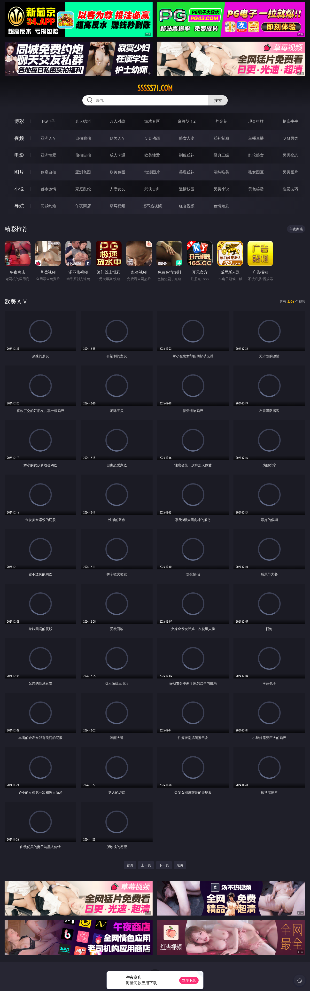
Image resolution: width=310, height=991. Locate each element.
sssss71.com (155, 88)
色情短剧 (221, 206)
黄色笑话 (256, 189)
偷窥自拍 (48, 172)
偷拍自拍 (83, 155)
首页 (130, 865)
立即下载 (189, 980)
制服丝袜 (186, 155)
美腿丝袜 (186, 172)
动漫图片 (152, 172)
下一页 (164, 865)
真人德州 (83, 121)
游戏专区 (152, 121)
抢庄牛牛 (290, 121)
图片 (19, 172)
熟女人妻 (186, 138)
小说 (19, 189)
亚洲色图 (83, 172)
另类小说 (221, 189)
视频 (19, 138)
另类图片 (290, 172)
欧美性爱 (152, 155)
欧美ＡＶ (117, 138)
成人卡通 (117, 155)
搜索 (218, 100)
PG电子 (48, 121)
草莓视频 (117, 206)
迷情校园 (186, 189)
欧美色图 (117, 172)
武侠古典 (152, 189)
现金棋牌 (256, 121)
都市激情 (48, 189)
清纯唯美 (221, 172)
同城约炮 (48, 206)
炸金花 (221, 121)
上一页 (146, 865)
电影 (19, 155)
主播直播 (256, 138)
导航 (19, 205)
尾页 (180, 865)
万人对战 (117, 121)
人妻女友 (117, 189)
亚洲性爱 (48, 155)
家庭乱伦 (83, 189)
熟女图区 (256, 172)
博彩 (19, 121)
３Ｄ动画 (152, 138)
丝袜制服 (221, 138)
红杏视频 (186, 206)
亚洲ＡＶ (48, 138)
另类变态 (290, 155)
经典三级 (221, 155)
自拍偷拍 (83, 138)
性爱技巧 (290, 189)
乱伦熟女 (256, 155)
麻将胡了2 (186, 121)
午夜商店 (83, 206)
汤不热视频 (152, 206)
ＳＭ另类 (290, 138)
